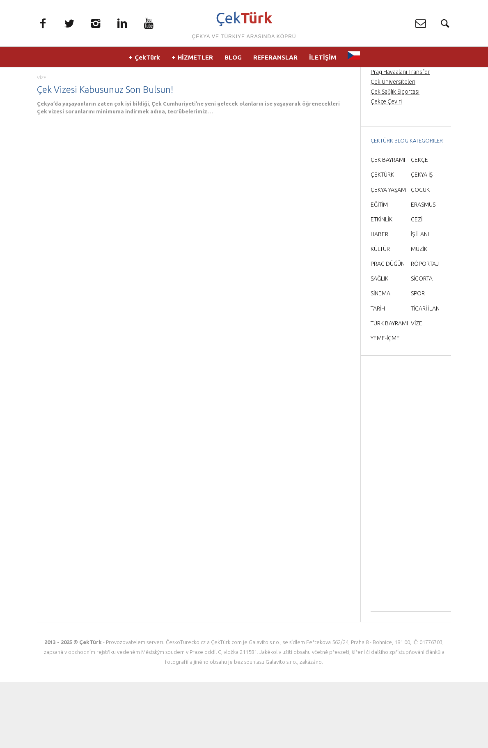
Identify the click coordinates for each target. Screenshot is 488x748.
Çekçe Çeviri (386, 167)
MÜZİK (419, 314)
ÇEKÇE (419, 226)
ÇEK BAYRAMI (388, 226)
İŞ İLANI (420, 300)
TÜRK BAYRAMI (389, 389)
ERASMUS (423, 270)
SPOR (418, 359)
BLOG (233, 61)
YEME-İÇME (385, 403)
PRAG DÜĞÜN (388, 329)
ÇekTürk (147, 61)
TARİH (378, 374)
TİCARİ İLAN (425, 374)
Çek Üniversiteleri (393, 147)
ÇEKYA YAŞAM (388, 255)
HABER (379, 300)
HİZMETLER (195, 61)
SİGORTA (422, 344)
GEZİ (416, 285)
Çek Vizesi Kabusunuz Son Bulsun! (105, 155)
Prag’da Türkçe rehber (398, 127)
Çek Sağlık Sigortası (395, 157)
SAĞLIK (379, 344)
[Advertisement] (411, 554)
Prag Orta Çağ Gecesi (397, 118)
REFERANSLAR (275, 61)
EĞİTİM (379, 270)
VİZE (41, 143)
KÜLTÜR (380, 314)
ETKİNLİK (381, 285)
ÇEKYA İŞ (422, 240)
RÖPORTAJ (425, 329)
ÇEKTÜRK (382, 240)
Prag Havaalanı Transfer (400, 137)
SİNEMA (380, 359)
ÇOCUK (420, 255)
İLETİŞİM (322, 61)
